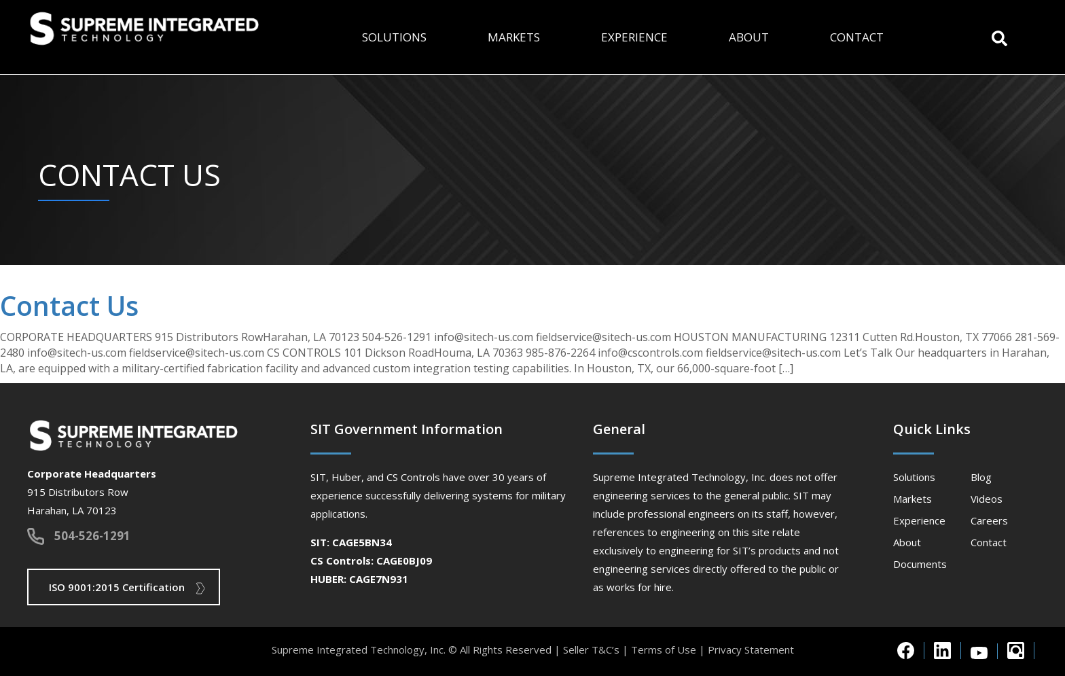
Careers (989, 520)
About (749, 37)
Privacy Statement (751, 649)
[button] (999, 37)
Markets (514, 37)
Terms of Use (663, 649)
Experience (634, 37)
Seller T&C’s (591, 649)
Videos (987, 498)
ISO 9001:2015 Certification (117, 587)
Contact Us (69, 305)
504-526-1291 (92, 536)
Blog (981, 477)
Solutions (394, 37)
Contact (857, 37)
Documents (920, 564)
